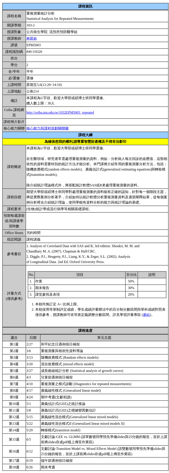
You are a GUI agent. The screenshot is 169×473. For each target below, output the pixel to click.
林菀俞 (31, 38)
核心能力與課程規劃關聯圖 (47, 128)
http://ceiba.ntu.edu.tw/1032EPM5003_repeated (60, 112)
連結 (146, 315)
